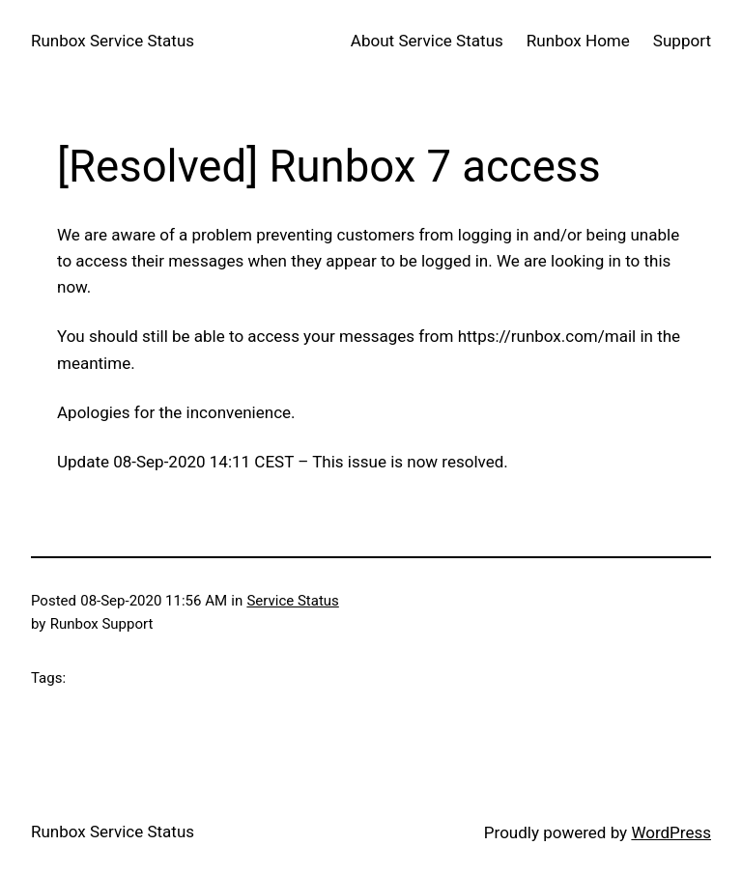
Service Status (292, 600)
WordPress (671, 832)
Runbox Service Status (112, 40)
